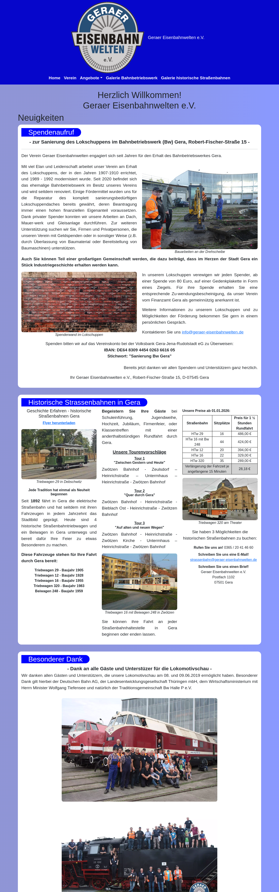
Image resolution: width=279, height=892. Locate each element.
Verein (70, 78)
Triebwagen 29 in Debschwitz (59, 482)
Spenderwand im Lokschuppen (79, 335)
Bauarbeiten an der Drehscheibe (200, 252)
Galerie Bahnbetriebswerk (132, 78)
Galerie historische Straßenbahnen (195, 78)
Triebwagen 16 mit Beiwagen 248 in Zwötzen (139, 612)
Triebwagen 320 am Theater (220, 523)
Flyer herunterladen (59, 423)
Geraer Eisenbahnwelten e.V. (176, 37)
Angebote (89, 78)
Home (54, 78)
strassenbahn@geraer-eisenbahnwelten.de (223, 560)
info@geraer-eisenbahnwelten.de (212, 332)
